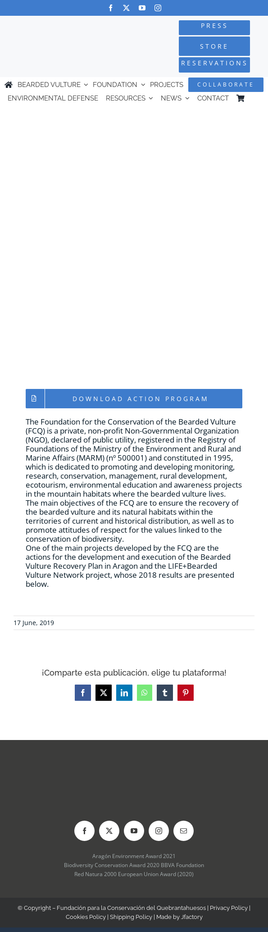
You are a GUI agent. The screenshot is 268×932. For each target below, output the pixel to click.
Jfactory (192, 917)
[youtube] (142, 8)
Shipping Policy (131, 917)
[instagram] (157, 8)
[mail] (183, 831)
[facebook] (110, 8)
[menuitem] (256, 98)
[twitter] (126, 8)
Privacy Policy (229, 908)
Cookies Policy (86, 917)
